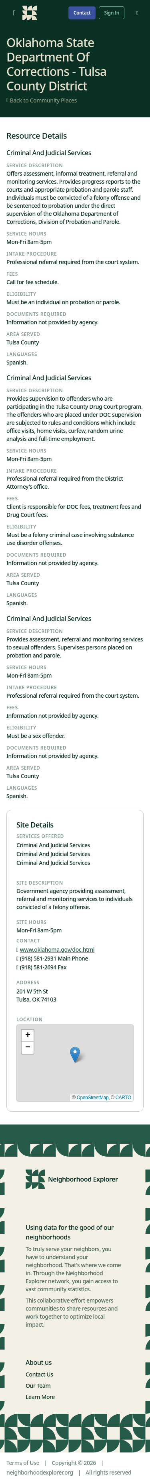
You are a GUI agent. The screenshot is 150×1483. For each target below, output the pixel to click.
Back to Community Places (41, 100)
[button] (75, 1055)
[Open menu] (14, 13)
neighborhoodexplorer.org (39, 1472)
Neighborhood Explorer (83, 1179)
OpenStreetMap (93, 1097)
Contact (82, 12)
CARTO (123, 1097)
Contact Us (39, 1374)
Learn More (40, 1397)
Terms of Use (22, 1463)
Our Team (38, 1385)
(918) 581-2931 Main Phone (52, 958)
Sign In (111, 12)
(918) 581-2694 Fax (41, 967)
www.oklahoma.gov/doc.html (55, 949)
